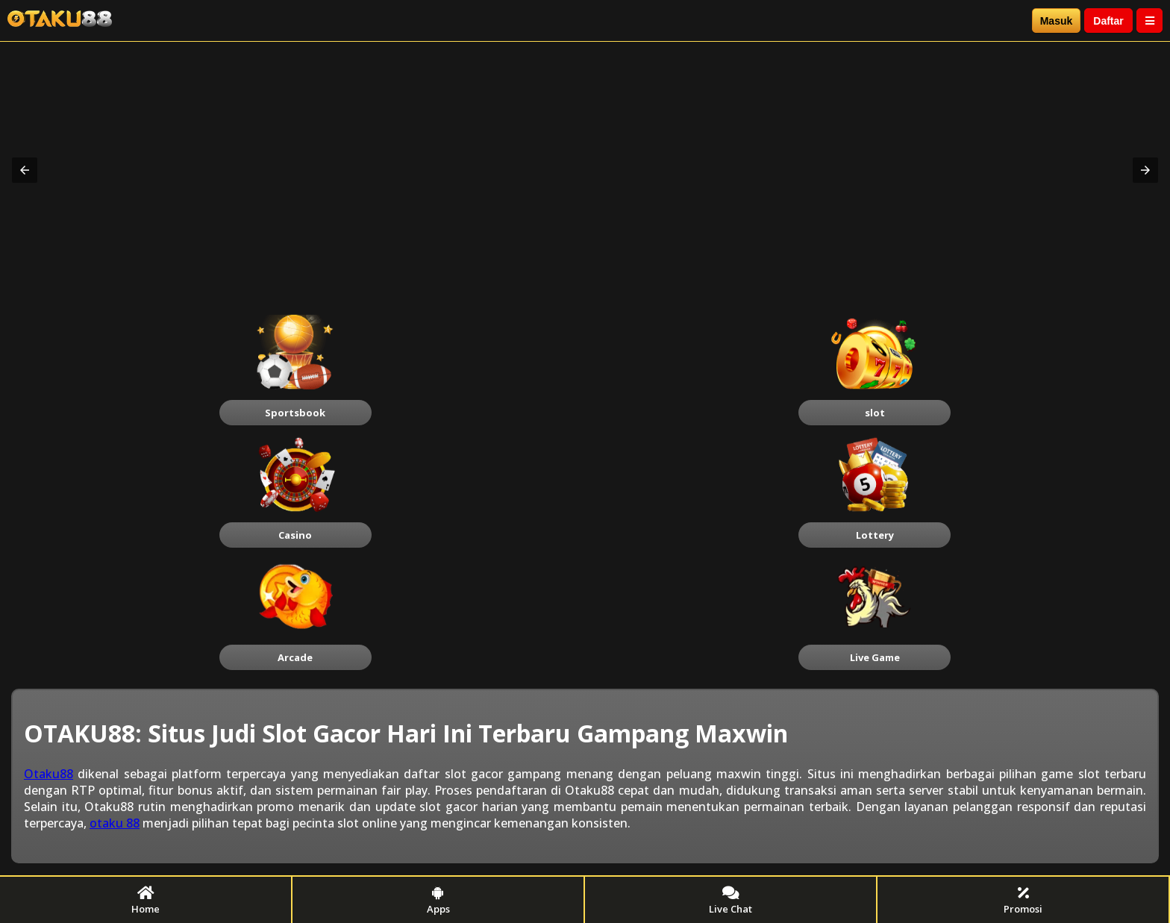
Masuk (1056, 21)
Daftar (1108, 21)
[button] (24, 170)
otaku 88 (115, 823)
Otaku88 (48, 774)
